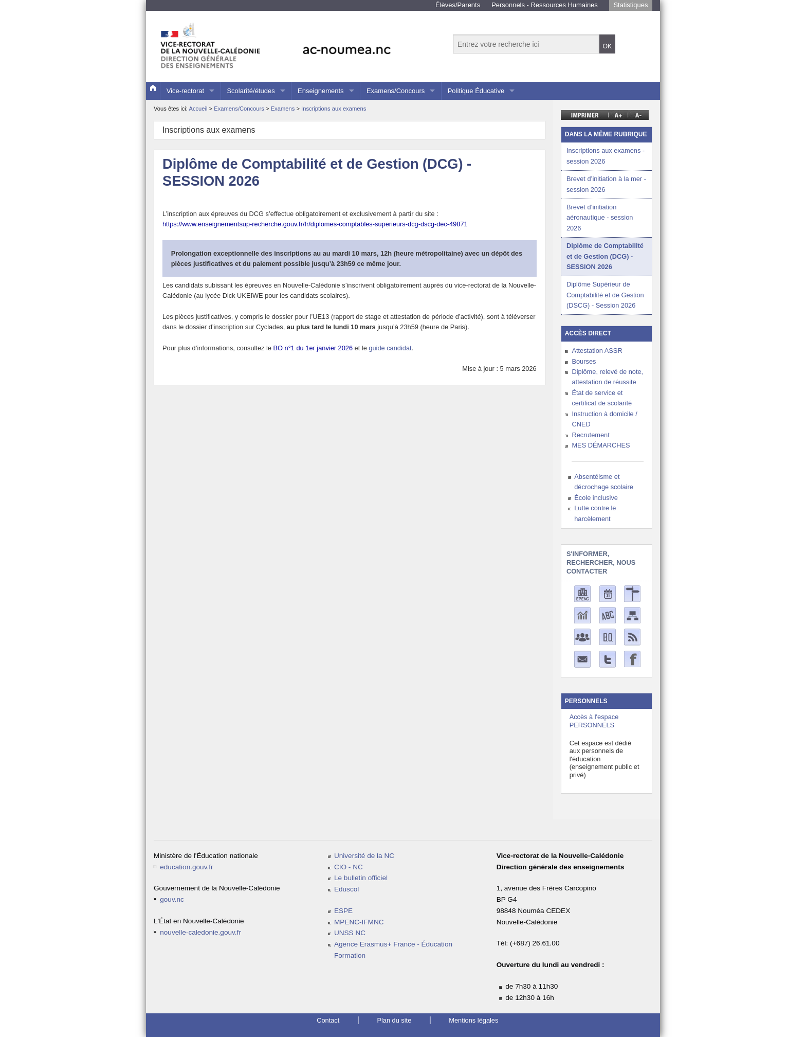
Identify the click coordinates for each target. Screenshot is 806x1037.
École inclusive (596, 498)
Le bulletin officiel (361, 878)
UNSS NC (349, 933)
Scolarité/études (250, 91)
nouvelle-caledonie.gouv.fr (200, 932)
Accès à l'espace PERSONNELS (594, 720)
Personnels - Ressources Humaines (544, 5)
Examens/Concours (396, 91)
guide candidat (390, 348)
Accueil (198, 108)
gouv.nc (172, 899)
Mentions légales (473, 1020)
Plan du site (394, 1020)
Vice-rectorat (185, 91)
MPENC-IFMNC (359, 922)
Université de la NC (364, 856)
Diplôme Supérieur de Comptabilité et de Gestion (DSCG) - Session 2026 (605, 294)
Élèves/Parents (457, 5)
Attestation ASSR (597, 350)
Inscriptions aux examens (333, 108)
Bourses (584, 361)
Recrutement (590, 435)
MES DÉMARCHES (601, 445)
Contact (328, 1020)
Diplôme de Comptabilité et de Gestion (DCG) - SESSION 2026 (605, 256)
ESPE (343, 911)
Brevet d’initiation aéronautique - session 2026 (599, 217)
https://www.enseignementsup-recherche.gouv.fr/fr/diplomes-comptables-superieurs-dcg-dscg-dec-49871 (315, 224)
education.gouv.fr (186, 867)
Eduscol (346, 889)
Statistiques (630, 5)
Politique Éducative (476, 91)
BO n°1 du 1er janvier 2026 (313, 348)
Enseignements (321, 91)
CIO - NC (348, 867)
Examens (284, 108)
